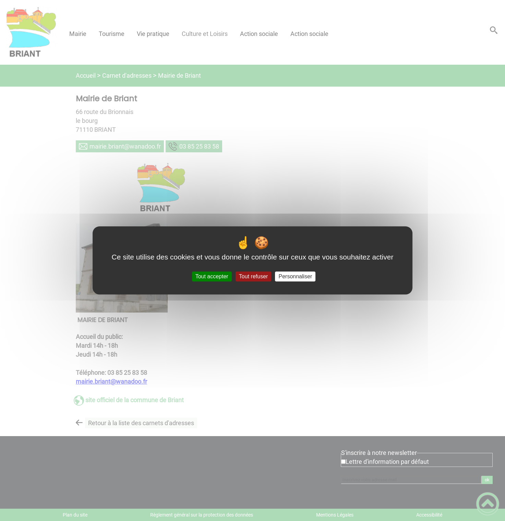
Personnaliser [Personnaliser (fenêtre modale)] (295, 276)
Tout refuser (253, 276)
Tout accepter (211, 276)
